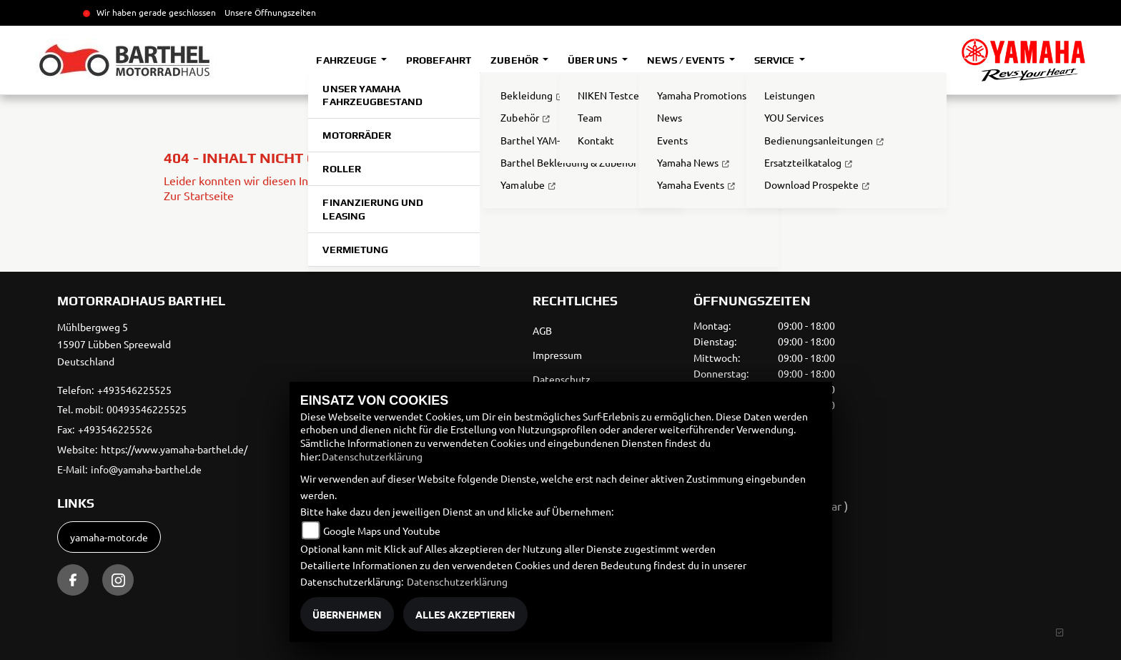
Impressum (557, 354)
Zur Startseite (199, 195)
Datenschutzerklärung (372, 456)
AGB (542, 330)
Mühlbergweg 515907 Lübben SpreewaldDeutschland (114, 344)
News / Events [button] (686, 60)
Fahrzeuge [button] (347, 60)
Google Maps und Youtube (381, 530)
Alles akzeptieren (465, 614)
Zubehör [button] (515, 60)
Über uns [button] (593, 60)
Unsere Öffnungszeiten (270, 12)
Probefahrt (438, 60)
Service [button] (775, 60)
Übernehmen (347, 614)
